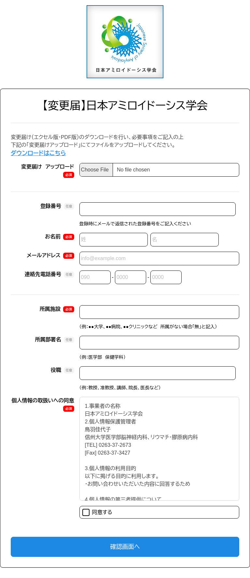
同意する (97, 512)
